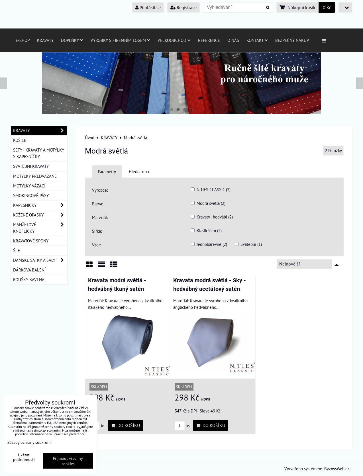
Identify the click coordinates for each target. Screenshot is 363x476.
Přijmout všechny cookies (68, 460)
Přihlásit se (148, 7)
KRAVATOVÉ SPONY (30, 241)
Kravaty (45, 40)
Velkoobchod (174, 40)
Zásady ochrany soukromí (29, 442)
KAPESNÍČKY (40, 205)
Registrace (183, 7)
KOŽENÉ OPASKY (40, 215)
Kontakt (257, 40)
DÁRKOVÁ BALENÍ (29, 270)
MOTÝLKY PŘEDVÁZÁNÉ (35, 176)
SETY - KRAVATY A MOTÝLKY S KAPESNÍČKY (38, 153)
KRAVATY (40, 130)
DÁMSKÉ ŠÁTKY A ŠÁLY (40, 260)
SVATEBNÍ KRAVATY (31, 166)
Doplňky (72, 40)
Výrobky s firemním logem (120, 40)
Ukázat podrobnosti (24, 457)
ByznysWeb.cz (336, 468)
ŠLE (16, 250)
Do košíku (125, 425)
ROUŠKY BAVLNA (28, 279)
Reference (209, 40)
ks (182, 425)
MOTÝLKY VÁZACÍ (29, 186)
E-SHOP (23, 40)
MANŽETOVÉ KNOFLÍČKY (40, 228)
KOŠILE (19, 140)
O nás (233, 40)
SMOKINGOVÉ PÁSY (31, 195)
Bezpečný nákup (292, 40)
